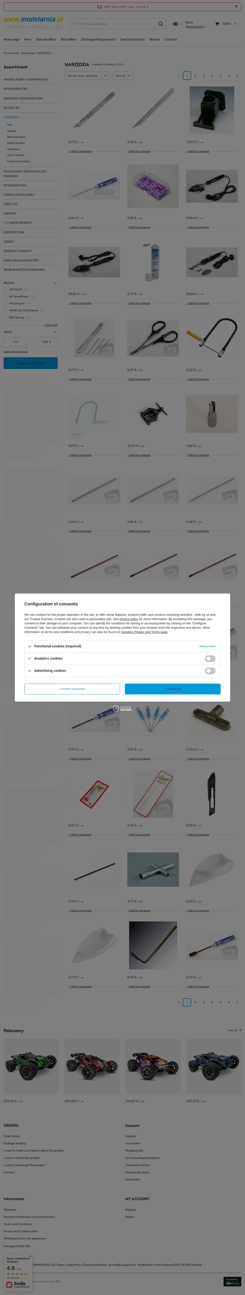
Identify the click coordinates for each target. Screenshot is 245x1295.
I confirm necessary (72, 688)
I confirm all (173, 688)
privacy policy (128, 619)
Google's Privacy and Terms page (144, 632)
